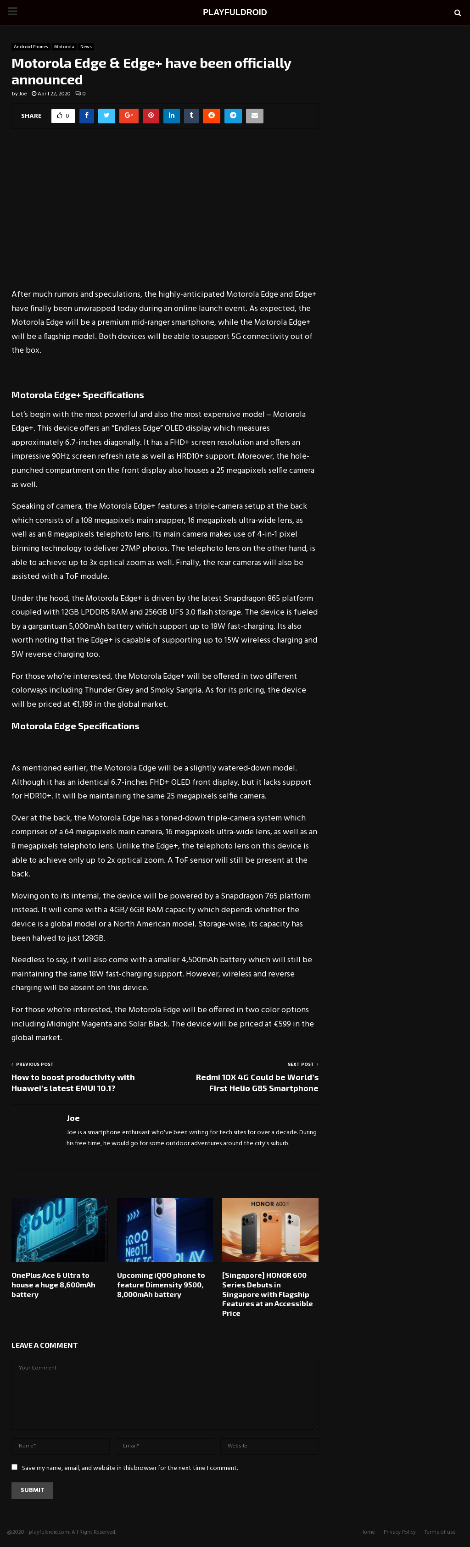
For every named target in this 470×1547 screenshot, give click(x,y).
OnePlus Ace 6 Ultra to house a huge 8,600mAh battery (53, 1284)
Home (367, 1532)
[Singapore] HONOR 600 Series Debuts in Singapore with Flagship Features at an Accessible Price (267, 1293)
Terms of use (440, 1532)
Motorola (64, 46)
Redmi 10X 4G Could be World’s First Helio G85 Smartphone (257, 1082)
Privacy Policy (400, 1532)
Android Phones (31, 46)
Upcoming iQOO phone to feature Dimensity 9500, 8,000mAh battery (161, 1284)
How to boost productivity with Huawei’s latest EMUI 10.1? (73, 1082)
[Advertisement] (165, 214)
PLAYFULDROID (235, 12)
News (86, 46)
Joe (23, 94)
